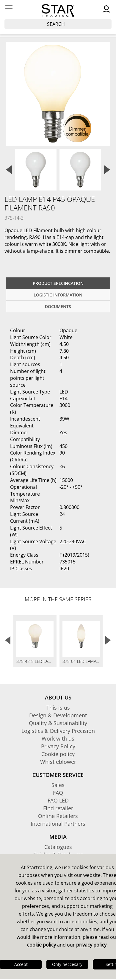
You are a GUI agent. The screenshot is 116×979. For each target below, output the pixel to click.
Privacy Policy (58, 746)
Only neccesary (67, 964)
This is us (58, 707)
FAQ (58, 792)
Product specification (58, 283)
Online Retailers (58, 815)
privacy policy (91, 944)
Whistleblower (58, 761)
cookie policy (41, 944)
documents (58, 306)
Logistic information (58, 295)
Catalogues (58, 846)
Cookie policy (58, 754)
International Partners (58, 823)
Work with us (58, 738)
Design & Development (58, 715)
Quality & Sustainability (58, 723)
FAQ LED (58, 800)
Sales (58, 784)
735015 (67, 561)
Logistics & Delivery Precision (58, 730)
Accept (21, 964)
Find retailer (58, 808)
